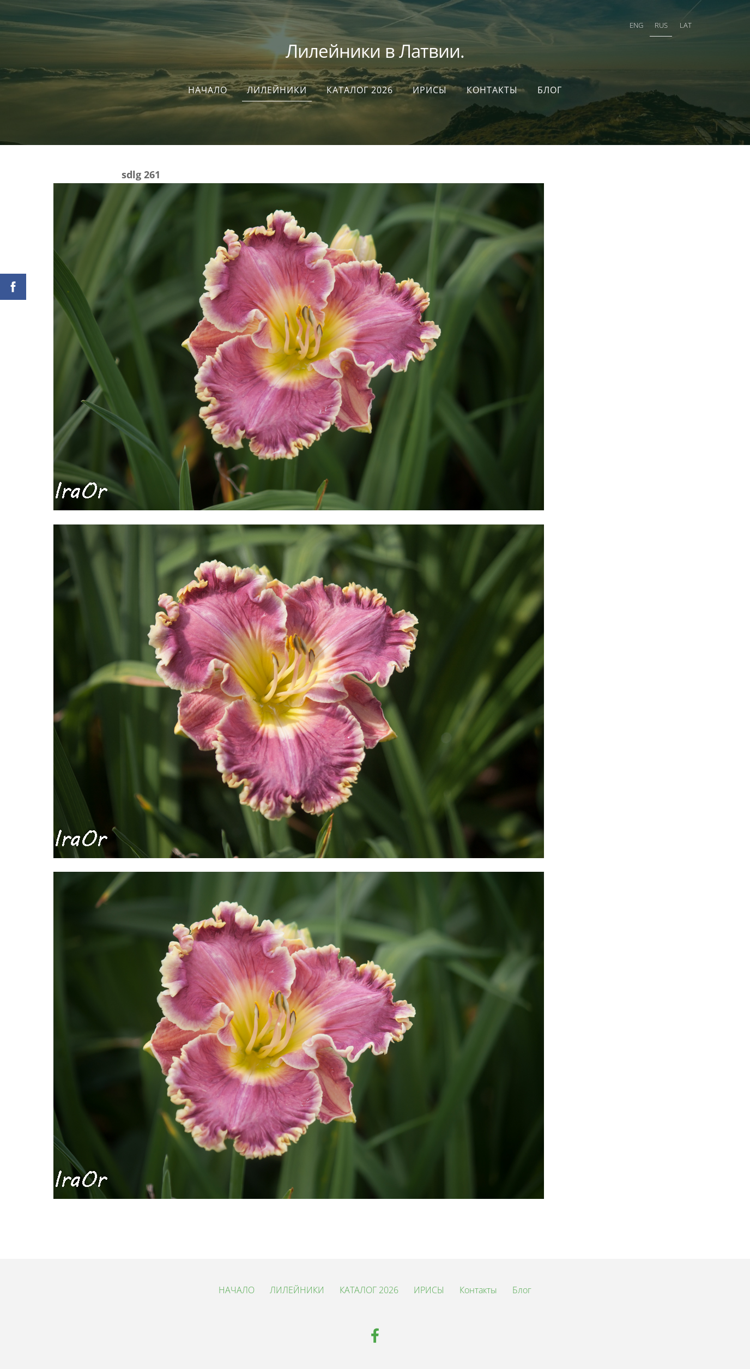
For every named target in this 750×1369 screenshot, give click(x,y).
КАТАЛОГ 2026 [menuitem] (359, 90)
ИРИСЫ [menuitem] (430, 90)
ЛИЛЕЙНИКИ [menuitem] (277, 90)
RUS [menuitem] (661, 25)
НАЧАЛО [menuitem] (207, 90)
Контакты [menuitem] (492, 90)
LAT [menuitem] (686, 25)
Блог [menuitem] (549, 90)
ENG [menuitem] (636, 25)
